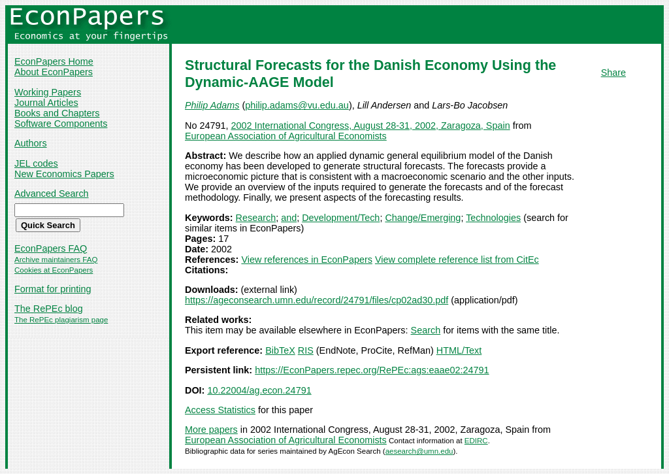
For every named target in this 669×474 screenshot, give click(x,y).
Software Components (60, 123)
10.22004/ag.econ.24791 (259, 390)
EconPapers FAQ (50, 248)
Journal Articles (46, 102)
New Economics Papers (64, 174)
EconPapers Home (53, 61)
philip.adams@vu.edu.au (297, 105)
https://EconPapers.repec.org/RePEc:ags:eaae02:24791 (372, 370)
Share (613, 72)
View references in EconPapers (306, 259)
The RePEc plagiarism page (61, 320)
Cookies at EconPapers (53, 270)
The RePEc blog (48, 308)
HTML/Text (459, 350)
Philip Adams (212, 105)
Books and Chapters (56, 113)
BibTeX (280, 350)
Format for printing (52, 289)
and (289, 217)
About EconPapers (53, 72)
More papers (211, 429)
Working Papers (47, 92)
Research (256, 217)
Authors (30, 143)
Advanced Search (51, 193)
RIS (306, 350)
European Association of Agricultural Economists (286, 136)
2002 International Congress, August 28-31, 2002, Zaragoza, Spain (370, 125)
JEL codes (36, 163)
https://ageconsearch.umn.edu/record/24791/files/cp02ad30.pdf (316, 300)
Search (426, 330)
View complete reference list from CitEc (457, 259)
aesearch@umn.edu (419, 451)
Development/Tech (341, 217)
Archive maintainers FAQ (55, 259)
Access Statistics (220, 410)
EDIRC (476, 441)
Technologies (493, 217)
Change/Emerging (423, 217)
